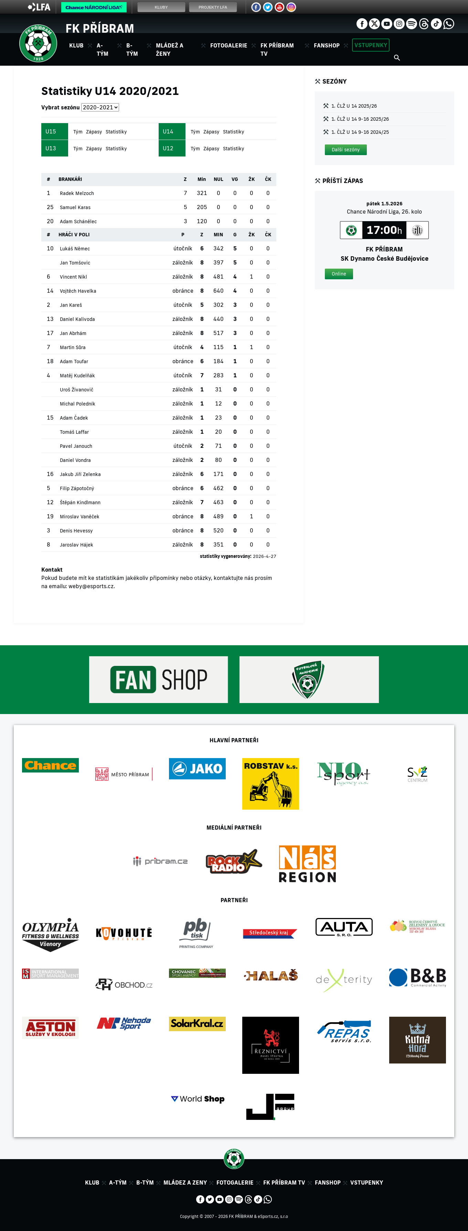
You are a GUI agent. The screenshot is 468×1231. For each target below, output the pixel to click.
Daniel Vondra (75, 460)
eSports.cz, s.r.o (273, 1216)
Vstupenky (370, 45)
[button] (346, 149)
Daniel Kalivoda (77, 319)
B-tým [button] (132, 49)
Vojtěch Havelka (78, 291)
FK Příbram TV (277, 49)
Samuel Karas (75, 207)
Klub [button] (76, 45)
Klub (92, 1182)
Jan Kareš (71, 305)
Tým (78, 132)
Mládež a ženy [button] (169, 49)
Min (202, 179)
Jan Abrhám (73, 333)
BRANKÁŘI (70, 179)
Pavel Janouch (76, 446)
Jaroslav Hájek (76, 545)
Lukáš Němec (75, 249)
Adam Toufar (74, 361)
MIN (218, 234)
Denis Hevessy (76, 531)
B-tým (145, 1182)
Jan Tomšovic (75, 263)
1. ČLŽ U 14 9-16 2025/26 (360, 119)
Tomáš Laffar (74, 432)
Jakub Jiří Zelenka (80, 474)
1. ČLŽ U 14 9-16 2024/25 (360, 132)
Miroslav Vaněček (79, 517)
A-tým (118, 1182)
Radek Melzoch (77, 193)
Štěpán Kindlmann (80, 502)
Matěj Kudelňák (77, 375)
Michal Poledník (77, 404)
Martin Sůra (73, 347)
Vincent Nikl (73, 277)
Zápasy (94, 132)
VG (235, 179)
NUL (218, 179)
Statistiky (116, 132)
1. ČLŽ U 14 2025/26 (354, 106)
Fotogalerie (228, 45)
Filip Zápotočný (77, 488)
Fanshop (327, 45)
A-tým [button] (102, 49)
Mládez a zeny (185, 1182)
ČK (268, 179)
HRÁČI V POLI (74, 234)
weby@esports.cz (91, 586)
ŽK (251, 179)
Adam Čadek (74, 418)
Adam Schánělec (78, 221)
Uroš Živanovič (76, 390)
